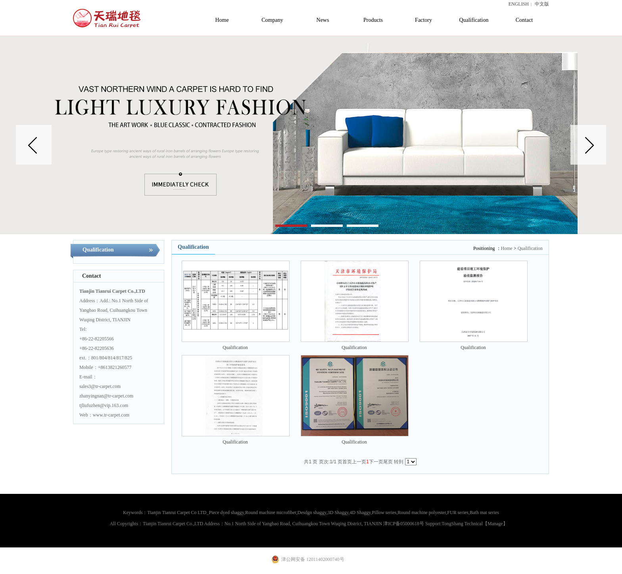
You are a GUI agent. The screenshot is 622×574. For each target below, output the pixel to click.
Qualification (530, 248)
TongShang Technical (462, 523)
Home (507, 248)
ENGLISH (519, 4)
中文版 (542, 4)
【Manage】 (495, 523)
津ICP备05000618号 (403, 523)
